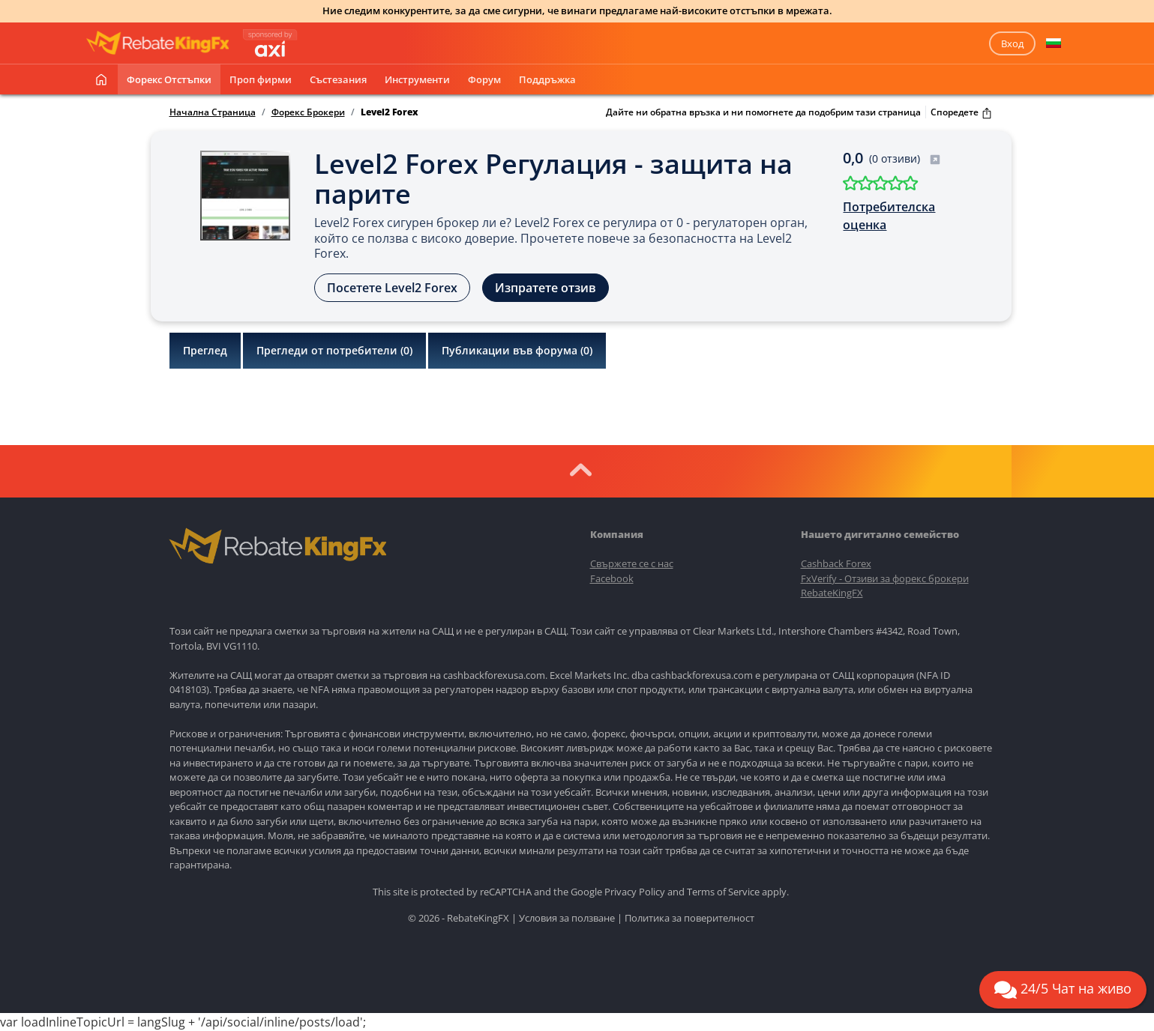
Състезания (338, 79)
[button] (1053, 43)
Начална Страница (212, 112)
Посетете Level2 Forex (392, 287)
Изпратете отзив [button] (545, 287)
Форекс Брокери (308, 112)
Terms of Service (723, 891)
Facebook (612, 578)
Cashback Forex (836, 563)
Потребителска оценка (889, 216)
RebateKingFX (832, 592)
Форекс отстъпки (169, 79)
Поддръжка (547, 79)
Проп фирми (260, 79)
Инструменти (417, 79)
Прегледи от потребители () (334, 350)
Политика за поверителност (689, 918)
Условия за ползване (567, 918)
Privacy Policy (634, 891)
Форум (484, 79)
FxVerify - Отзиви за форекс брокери (885, 578)
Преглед (205, 350)
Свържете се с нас (631, 563)
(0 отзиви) (905, 158)
